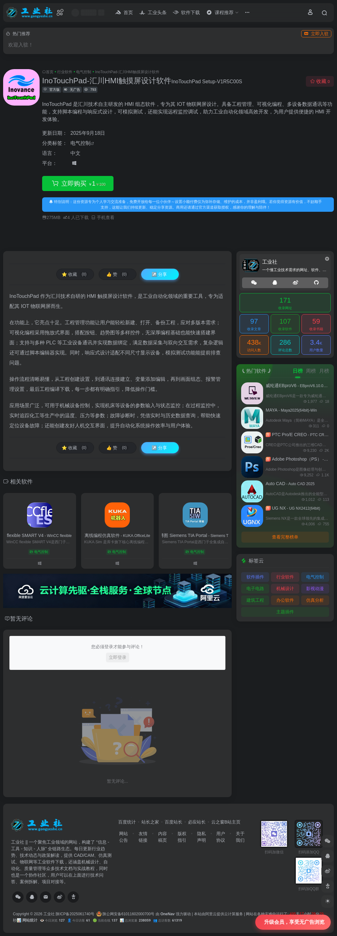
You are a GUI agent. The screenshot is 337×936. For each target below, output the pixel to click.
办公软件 (285, 600)
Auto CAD (290, 483)
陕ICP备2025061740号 (75, 914)
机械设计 (285, 588)
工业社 (49, 914)
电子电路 (255, 588)
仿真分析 (315, 600)
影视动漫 (315, 588)
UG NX (293, 508)
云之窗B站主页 (225, 821)
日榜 (298, 371)
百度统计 (127, 821)
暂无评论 (21, 619)
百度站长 (173, 821)
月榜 (324, 371)
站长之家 (150, 821)
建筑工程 (255, 600)
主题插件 (285, 611)
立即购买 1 (78, 183)
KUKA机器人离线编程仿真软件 (117, 535)
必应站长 (197, 821)
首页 (49, 72)
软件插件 (255, 576)
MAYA (291, 410)
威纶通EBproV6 (299, 385)
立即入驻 (316, 33)
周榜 (311, 371)
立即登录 (117, 657)
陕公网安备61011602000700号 (126, 914)
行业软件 (64, 72)
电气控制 (83, 72)
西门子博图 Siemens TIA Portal (195, 535)
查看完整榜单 (285, 536)
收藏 (320, 81)
